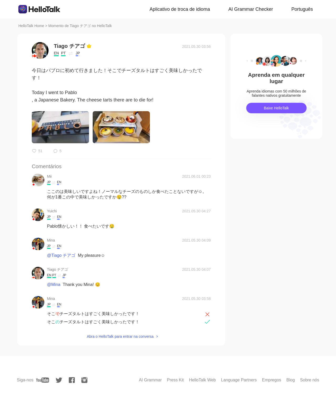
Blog (290, 380)
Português (302, 9)
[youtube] (42, 380)
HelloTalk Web (202, 380)
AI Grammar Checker (250, 9)
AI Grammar (150, 380)
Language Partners (239, 380)
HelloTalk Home (31, 26)
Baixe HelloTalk (276, 108)
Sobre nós (309, 380)
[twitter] (59, 380)
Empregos (271, 380)
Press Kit (175, 380)
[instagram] (84, 380)
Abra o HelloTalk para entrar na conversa (120, 336)
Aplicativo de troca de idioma (180, 9)
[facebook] (72, 380)
